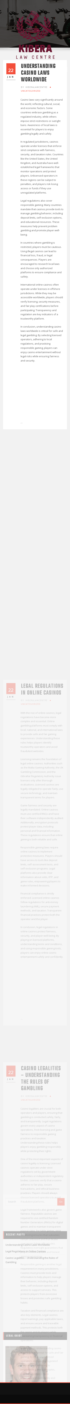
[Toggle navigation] (62, 69)
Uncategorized (31, 90)
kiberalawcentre (34, 87)
